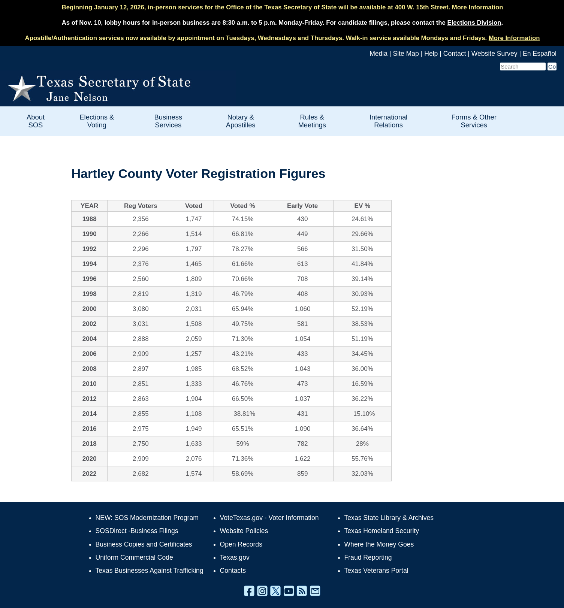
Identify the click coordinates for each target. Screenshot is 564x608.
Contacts (233, 570)
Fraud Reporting (368, 557)
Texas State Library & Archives (389, 517)
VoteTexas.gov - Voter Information (269, 517)
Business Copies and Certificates (144, 544)
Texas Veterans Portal (376, 570)
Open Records (241, 544)
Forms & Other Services (474, 121)
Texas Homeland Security (381, 531)
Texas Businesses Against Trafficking (149, 570)
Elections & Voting (96, 121)
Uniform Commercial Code (134, 557)
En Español (540, 53)
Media (378, 53)
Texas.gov (235, 557)
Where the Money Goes (379, 544)
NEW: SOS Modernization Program (147, 517)
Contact (454, 53)
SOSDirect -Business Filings (137, 531)
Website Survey (494, 53)
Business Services (168, 121)
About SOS (36, 121)
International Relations (388, 121)
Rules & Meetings (312, 121)
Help (431, 53)
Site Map (406, 53)
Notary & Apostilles (241, 121)
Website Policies (244, 531)
